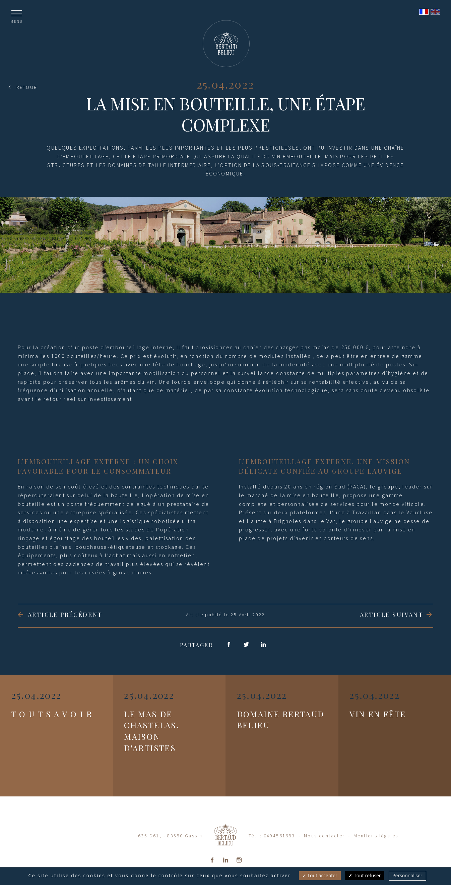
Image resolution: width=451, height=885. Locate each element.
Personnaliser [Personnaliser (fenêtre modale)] (407, 875)
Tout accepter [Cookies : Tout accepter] (319, 875)
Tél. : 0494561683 (272, 836)
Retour (26, 87)
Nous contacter (324, 836)
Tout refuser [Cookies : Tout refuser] (364, 875)
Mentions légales (375, 836)
